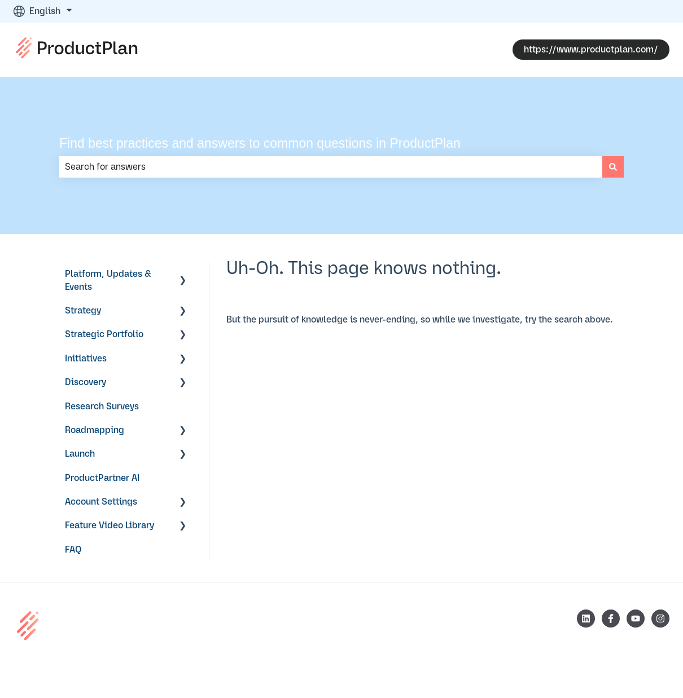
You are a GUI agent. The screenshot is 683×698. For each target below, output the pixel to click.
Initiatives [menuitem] (86, 358)
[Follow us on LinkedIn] (586, 618)
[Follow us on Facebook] (611, 618)
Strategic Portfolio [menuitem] (104, 334)
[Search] (613, 167)
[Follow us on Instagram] (660, 618)
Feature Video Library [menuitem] (109, 525)
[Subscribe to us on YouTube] (636, 618)
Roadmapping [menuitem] (94, 430)
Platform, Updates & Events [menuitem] (108, 280)
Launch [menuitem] (80, 453)
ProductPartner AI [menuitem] (102, 478)
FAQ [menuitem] (73, 549)
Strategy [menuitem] (83, 310)
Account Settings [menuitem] (101, 501)
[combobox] (330, 167)
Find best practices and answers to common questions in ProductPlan (260, 143)
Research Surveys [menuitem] (102, 406)
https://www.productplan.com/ (591, 49)
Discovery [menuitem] (85, 382)
